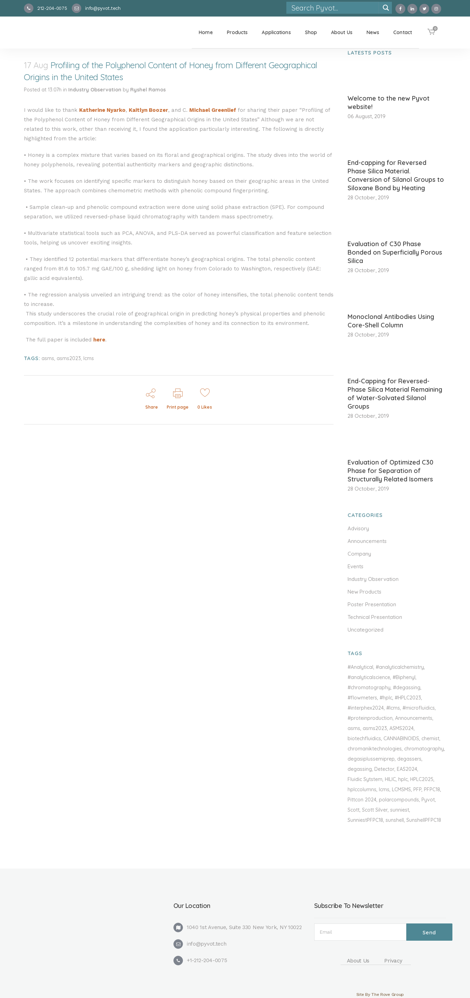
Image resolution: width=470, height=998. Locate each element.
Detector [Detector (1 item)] (384, 769)
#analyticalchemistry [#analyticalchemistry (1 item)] (400, 667)
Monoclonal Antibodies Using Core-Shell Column (391, 321)
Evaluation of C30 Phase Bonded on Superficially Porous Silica (395, 252)
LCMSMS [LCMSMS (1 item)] (401, 789)
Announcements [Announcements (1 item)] (413, 718)
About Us (358, 961)
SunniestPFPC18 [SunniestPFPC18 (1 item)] (365, 820)
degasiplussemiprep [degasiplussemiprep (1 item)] (371, 759)
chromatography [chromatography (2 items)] (424, 749)
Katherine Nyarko (102, 110)
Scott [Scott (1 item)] (354, 810)
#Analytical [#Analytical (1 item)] (360, 667)
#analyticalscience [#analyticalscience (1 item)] (369, 677)
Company (359, 553)
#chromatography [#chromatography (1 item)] (369, 687)
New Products (364, 591)
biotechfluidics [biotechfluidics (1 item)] (364, 738)
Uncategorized (365, 629)
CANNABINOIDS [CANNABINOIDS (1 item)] (401, 738)
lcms (88, 358)
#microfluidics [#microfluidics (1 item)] (418, 708)
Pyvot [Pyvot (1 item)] (428, 800)
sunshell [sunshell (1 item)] (395, 820)
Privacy (393, 961)
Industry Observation (94, 90)
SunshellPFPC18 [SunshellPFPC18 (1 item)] (423, 820)
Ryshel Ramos (148, 90)
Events (355, 566)
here (99, 340)
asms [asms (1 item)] (354, 728)
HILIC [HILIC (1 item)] (390, 779)
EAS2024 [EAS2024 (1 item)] (407, 769)
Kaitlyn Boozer (148, 110)
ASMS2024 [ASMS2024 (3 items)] (401, 728)
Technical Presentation (375, 617)
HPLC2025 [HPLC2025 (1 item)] (421, 779)
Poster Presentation (372, 604)
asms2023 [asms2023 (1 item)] (375, 728)
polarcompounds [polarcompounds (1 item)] (399, 800)
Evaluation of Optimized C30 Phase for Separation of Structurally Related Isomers (390, 470)
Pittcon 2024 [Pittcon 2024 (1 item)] (362, 800)
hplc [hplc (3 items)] (403, 779)
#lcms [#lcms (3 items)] (393, 708)
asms (48, 358)
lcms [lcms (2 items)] (384, 789)
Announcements (367, 541)
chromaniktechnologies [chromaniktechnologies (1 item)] (375, 749)
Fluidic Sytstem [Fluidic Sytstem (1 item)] (365, 779)
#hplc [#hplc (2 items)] (386, 698)
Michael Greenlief (212, 110)
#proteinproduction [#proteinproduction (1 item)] (370, 718)
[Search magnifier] (386, 8)
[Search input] (335, 8)
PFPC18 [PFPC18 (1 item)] (432, 789)
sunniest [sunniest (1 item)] (399, 810)
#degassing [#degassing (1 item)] (406, 687)
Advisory (358, 528)
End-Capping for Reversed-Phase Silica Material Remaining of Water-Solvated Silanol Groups (395, 393)
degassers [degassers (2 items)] (409, 759)
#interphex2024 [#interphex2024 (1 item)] (366, 708)
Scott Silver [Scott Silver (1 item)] (375, 810)
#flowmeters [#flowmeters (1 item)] (362, 698)
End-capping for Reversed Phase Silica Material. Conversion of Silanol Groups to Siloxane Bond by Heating (396, 175)
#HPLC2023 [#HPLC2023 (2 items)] (408, 698)
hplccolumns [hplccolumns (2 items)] (362, 789)
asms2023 (69, 358)
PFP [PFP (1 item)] (417, 789)
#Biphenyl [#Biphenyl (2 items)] (404, 677)
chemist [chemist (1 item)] (430, 738)
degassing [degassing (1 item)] (360, 769)
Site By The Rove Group (380, 994)
